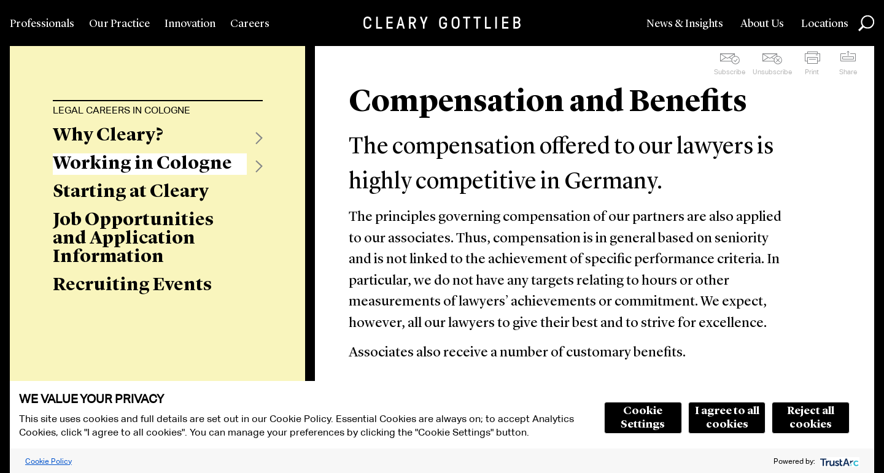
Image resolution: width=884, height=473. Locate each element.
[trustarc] (838, 461)
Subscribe (729, 71)
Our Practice (119, 23)
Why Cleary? (108, 135)
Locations (824, 23)
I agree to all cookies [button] (727, 418)
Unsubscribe (772, 71)
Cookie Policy (48, 461)
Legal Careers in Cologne (121, 110)
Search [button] (866, 23)
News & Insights (684, 23)
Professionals (42, 23)
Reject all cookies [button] (810, 418)
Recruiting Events (132, 285)
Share (848, 71)
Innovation (190, 23)
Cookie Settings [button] (643, 418)
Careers (249, 23)
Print (812, 71)
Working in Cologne (142, 164)
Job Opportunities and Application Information (133, 238)
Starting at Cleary (131, 192)
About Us (762, 23)
